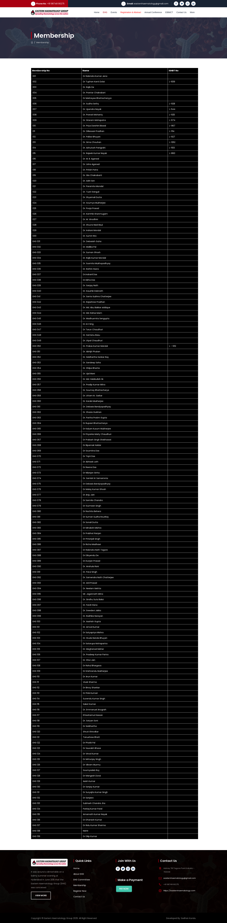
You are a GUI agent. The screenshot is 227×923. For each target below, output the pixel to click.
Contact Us (181, 12)
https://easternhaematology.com (179, 890)
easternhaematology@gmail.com (151, 3)
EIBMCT (169, 12)
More (192, 12)
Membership (79, 885)
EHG (105, 12)
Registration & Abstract (130, 12)
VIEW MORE (41, 895)
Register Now (79, 891)
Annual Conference (153, 12)
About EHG (78, 874)
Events (114, 12)
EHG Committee (81, 879)
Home (96, 12)
